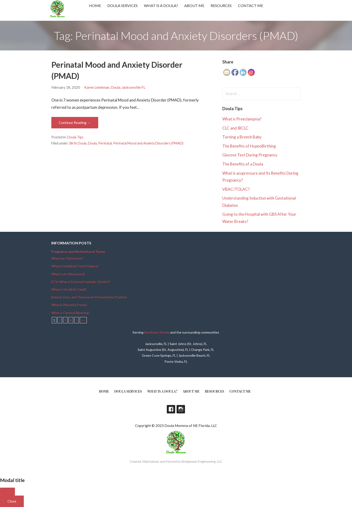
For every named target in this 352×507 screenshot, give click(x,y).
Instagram (181, 409)
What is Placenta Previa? (69, 305)
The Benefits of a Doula (242, 164)
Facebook (171, 409)
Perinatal (105, 143)
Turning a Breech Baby (241, 136)
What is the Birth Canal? (69, 289)
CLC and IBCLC (235, 128)
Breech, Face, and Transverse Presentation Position (89, 297)
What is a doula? (161, 5)
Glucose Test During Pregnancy (249, 154)
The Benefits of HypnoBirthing (249, 146)
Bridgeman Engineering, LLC (202, 461)
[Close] (7, 492)
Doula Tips (75, 137)
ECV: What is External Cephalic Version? (80, 282)
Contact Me (250, 5)
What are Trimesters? (67, 258)
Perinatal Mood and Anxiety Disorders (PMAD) (148, 143)
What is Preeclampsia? (241, 118)
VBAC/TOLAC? (236, 189)
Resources (221, 5)
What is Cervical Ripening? (70, 313)
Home (95, 5)
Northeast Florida (157, 332)
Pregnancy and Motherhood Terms (78, 251)
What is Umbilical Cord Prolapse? (75, 266)
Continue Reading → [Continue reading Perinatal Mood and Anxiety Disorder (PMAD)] (75, 122)
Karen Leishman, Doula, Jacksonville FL (114, 87)
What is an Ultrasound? (68, 274)
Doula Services (122, 5)
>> (83, 320)
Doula (92, 143)
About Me (194, 5)
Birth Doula (78, 143)
